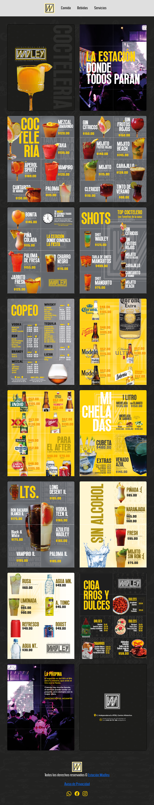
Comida (66, 7)
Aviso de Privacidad (77, 783)
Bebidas (82, 7)
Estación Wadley (98, 774)
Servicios (100, 7)
